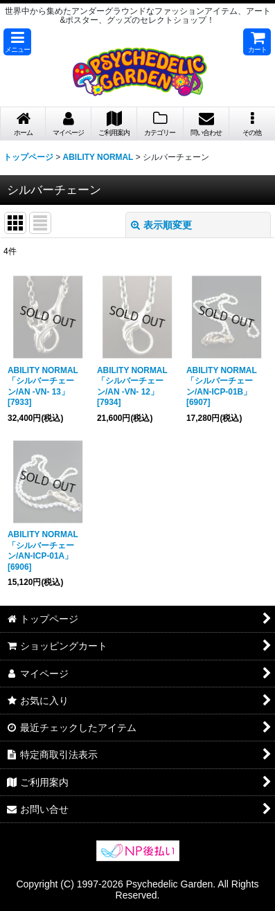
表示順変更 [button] (161, 225)
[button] (17, 41)
